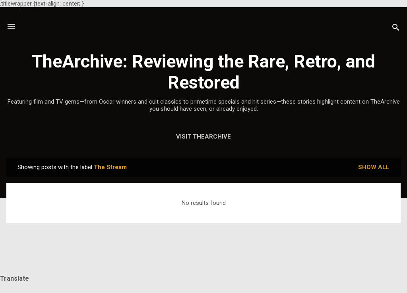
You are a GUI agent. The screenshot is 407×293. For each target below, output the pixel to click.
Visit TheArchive (203, 136)
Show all (374, 167)
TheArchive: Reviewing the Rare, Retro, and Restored (203, 72)
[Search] (396, 29)
